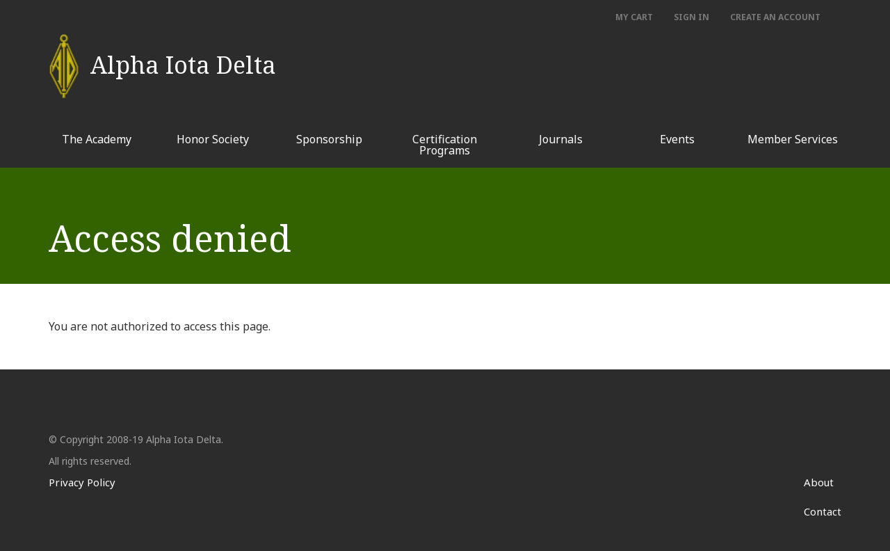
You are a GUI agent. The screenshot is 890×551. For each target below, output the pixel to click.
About (819, 482)
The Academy (96, 139)
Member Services (792, 139)
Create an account (775, 17)
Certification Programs (444, 144)
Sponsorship (329, 139)
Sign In (691, 17)
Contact (822, 511)
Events (677, 139)
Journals (561, 139)
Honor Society (213, 139)
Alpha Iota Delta (183, 58)
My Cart (634, 17)
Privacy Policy (82, 482)
